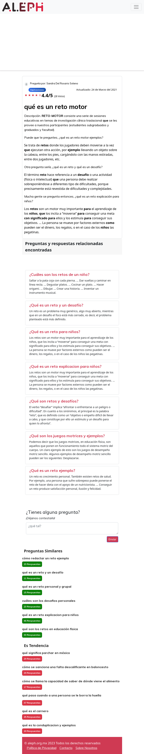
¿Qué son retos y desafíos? (53, 401)
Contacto (65, 748)
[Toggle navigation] (136, 7)
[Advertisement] (72, 43)
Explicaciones (37, 90)
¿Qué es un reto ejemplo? (52, 470)
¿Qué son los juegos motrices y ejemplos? (67, 435)
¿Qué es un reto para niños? (54, 331)
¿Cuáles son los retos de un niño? (59, 274)
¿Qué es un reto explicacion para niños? (65, 366)
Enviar (112, 539)
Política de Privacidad (41, 748)
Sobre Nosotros (86, 748)
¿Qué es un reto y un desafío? (56, 305)
